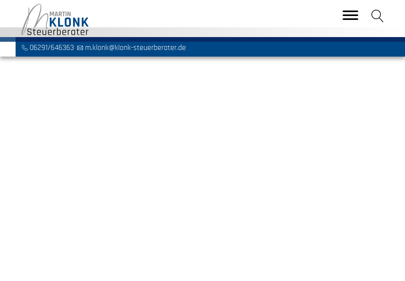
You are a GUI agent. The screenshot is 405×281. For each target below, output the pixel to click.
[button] (377, 16)
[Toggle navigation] (350, 16)
